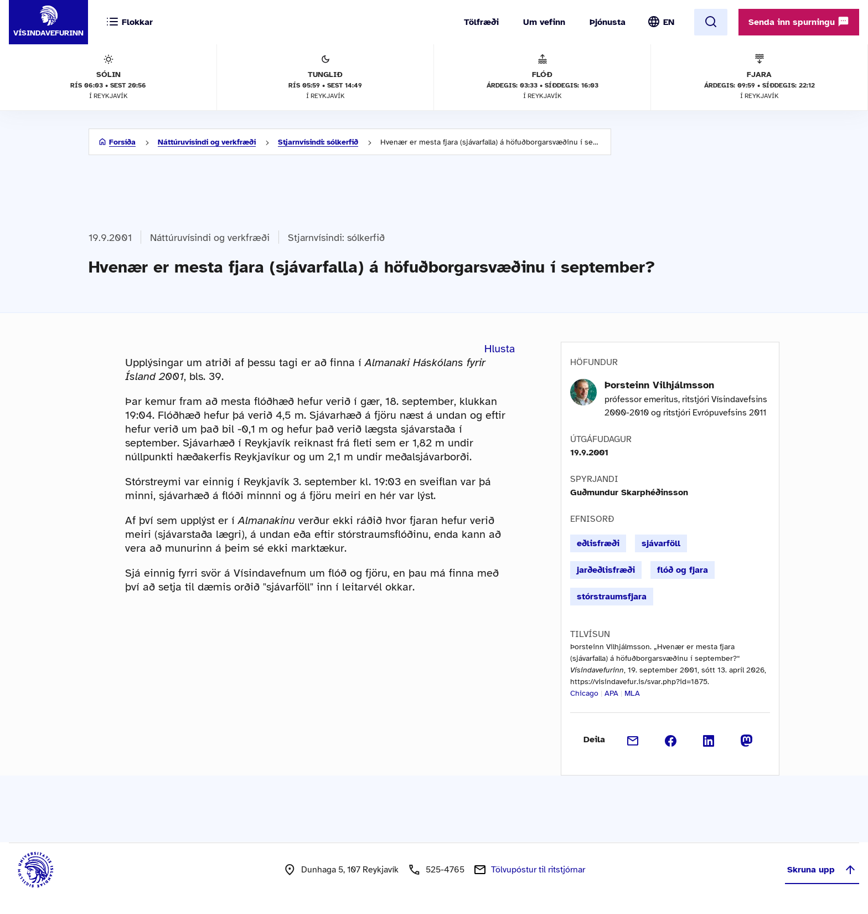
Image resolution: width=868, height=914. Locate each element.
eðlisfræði (598, 543)
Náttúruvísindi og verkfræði (207, 142)
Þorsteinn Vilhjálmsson (659, 385)
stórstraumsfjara (612, 596)
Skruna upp (822, 869)
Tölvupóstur (538, 869)
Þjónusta (608, 22)
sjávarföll (661, 543)
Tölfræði (481, 22)
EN (668, 22)
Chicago (584, 693)
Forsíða (122, 142)
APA (611, 693)
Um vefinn (544, 22)
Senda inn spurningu (798, 22)
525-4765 (445, 869)
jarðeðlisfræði (606, 570)
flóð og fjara (682, 570)
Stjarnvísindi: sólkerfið (318, 142)
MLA (632, 693)
